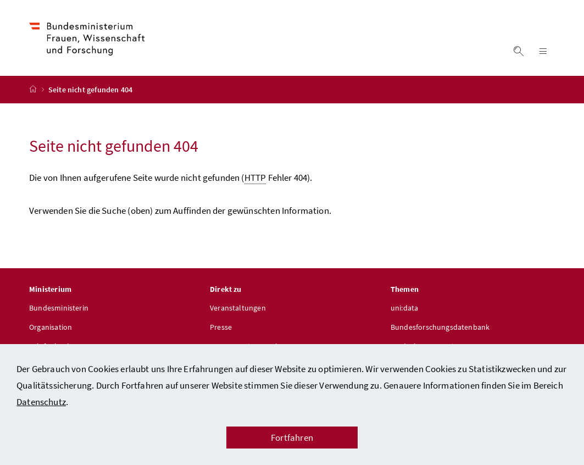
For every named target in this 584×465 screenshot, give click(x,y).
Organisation (50, 327)
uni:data (404, 308)
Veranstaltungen (238, 308)
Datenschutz (41, 402)
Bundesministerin (58, 308)
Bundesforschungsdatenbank (440, 327)
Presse (221, 327)
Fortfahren (292, 437)
